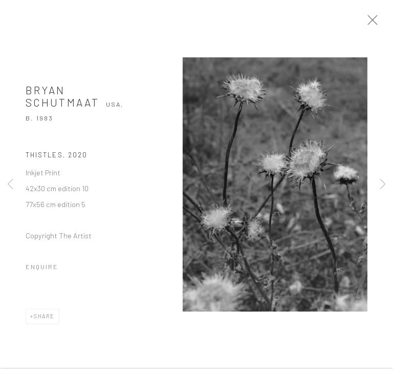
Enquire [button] (42, 269)
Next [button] (383, 184)
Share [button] (44, 318)
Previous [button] (10, 184)
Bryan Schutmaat (62, 99)
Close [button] (372, 23)
